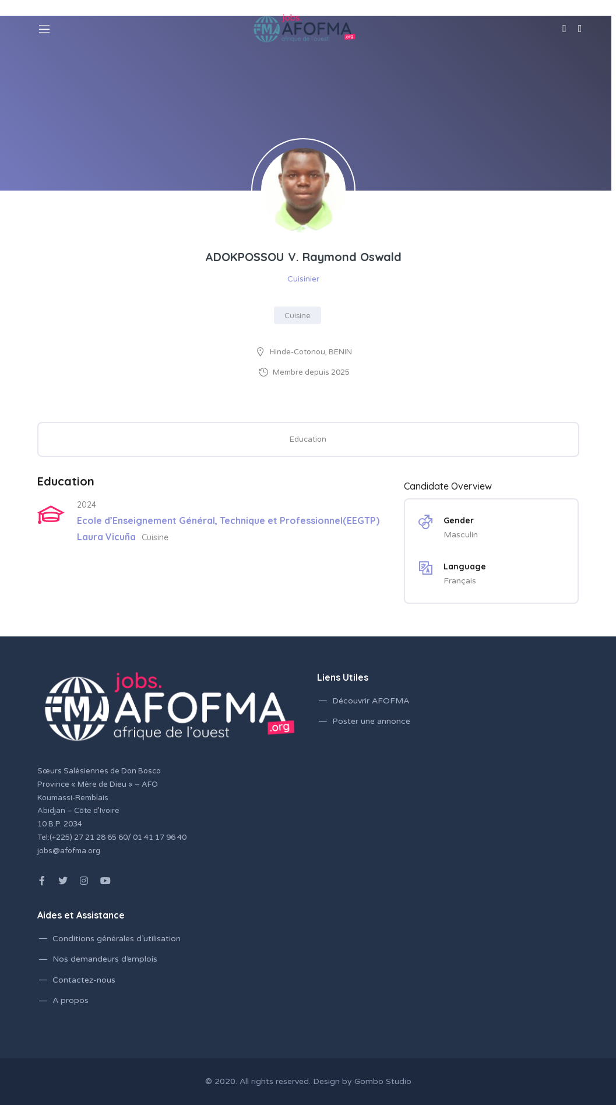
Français (459, 581)
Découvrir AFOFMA (370, 701)
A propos (70, 1000)
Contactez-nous (83, 980)
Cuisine (297, 315)
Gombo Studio (382, 1081)
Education (308, 439)
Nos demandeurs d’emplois (104, 959)
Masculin (460, 535)
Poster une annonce (371, 721)
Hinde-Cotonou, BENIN (311, 352)
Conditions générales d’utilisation (116, 939)
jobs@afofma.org (68, 851)
